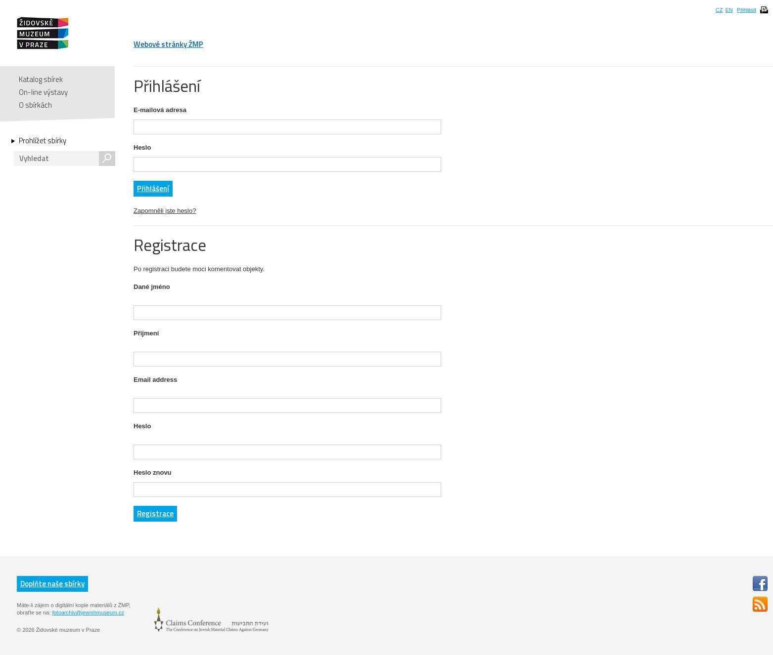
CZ (719, 10)
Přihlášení (153, 188)
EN (728, 10)
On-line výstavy (43, 92)
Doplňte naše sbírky (52, 583)
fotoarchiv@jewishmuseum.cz (88, 612)
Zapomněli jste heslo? (165, 210)
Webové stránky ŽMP (168, 44)
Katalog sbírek (41, 79)
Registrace (155, 513)
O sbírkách (35, 105)
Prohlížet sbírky (42, 140)
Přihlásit (746, 10)
